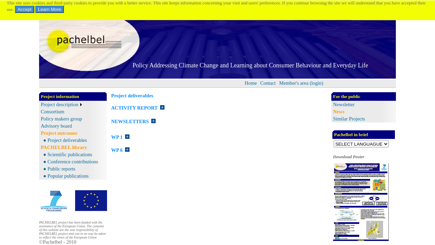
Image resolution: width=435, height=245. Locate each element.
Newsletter (343, 104)
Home (251, 83)
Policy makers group (61, 118)
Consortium (52, 111)
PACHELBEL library (64, 147)
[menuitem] (251, 83)
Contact (268, 83)
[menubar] (284, 83)
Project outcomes (59, 133)
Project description (59, 104)
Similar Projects (349, 118)
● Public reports (58, 169)
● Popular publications (65, 176)
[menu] (61, 115)
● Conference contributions (69, 161)
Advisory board (56, 126)
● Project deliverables (64, 140)
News (338, 111)
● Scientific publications (66, 154)
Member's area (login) (301, 83)
